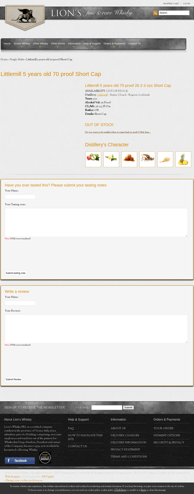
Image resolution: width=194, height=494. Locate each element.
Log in (186, 3)
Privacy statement (125, 461)
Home (7, 43)
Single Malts (17, 60)
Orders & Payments (114, 43)
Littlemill (102, 95)
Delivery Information (128, 454)
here (143, 490)
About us (118, 440)
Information (74, 43)
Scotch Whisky (22, 43)
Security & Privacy (169, 454)
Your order (164, 440)
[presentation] (34, 261)
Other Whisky (40, 43)
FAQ (71, 440)
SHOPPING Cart (171, 3)
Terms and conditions (129, 468)
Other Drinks (58, 43)
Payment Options (167, 447)
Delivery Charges (125, 447)
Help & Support (92, 43)
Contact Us (135, 43)
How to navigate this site (85, 449)
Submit (128, 418)
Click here (120, 490)
